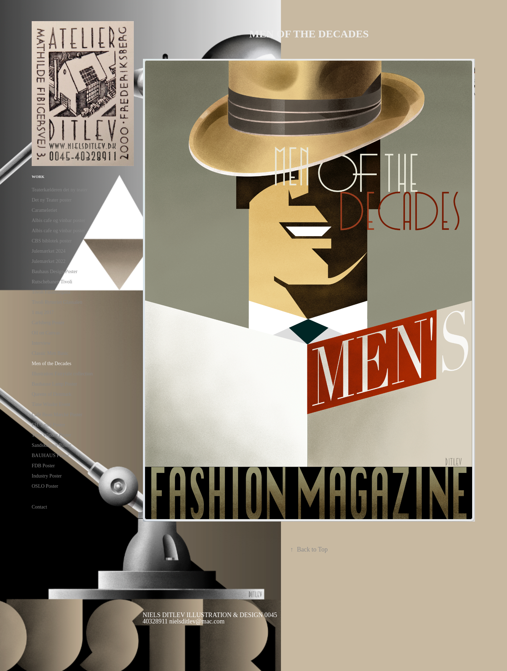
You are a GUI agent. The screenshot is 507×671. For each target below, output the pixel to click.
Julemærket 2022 (48, 261)
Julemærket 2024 (48, 251)
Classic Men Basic (50, 353)
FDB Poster (43, 465)
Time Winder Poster (51, 435)
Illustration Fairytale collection (62, 373)
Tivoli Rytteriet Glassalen (57, 302)
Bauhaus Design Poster (54, 271)
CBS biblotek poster (52, 241)
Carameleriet (44, 210)
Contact (39, 507)
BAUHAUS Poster (50, 455)
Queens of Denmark (51, 394)
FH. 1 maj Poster (48, 424)
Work (38, 176)
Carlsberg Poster (48, 322)
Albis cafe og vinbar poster (58, 220)
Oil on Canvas (46, 333)
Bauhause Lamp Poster (54, 384)
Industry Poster (47, 476)
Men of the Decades (51, 363)
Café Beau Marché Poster (57, 414)
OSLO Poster (45, 486)
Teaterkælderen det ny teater (60, 189)
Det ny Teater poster (51, 200)
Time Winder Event (51, 404)
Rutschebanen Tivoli (52, 281)
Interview (41, 343)
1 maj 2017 (43, 312)
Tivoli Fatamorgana (51, 292)
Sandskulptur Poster (51, 445)
